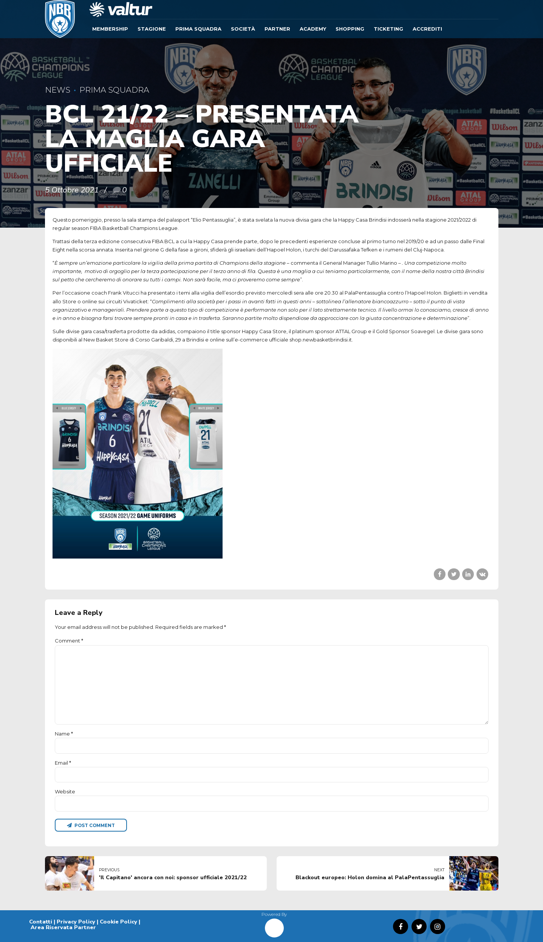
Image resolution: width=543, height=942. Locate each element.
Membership (110, 29)
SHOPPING (350, 29)
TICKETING (388, 29)
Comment (69, 641)
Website (65, 791)
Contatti (40, 921)
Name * (64, 734)
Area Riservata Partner (63, 927)
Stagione (152, 29)
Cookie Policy (118, 921)
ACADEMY (313, 29)
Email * (63, 763)
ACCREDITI (427, 29)
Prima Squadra (198, 29)
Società (243, 29)
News (57, 90)
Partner (277, 29)
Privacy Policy (76, 921)
